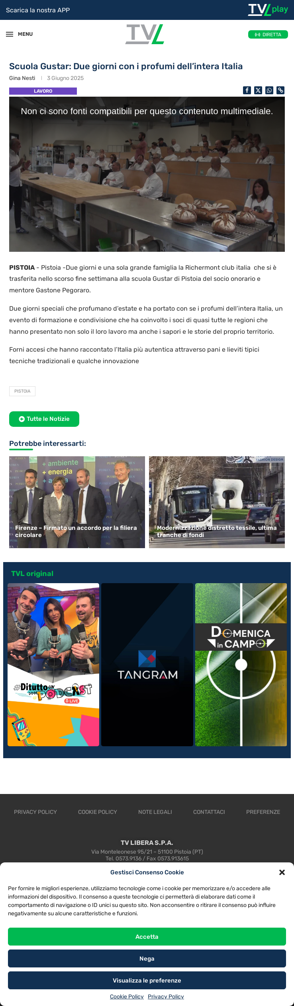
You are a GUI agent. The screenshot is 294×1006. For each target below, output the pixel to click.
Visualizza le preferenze (147, 980)
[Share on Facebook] (247, 90)
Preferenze (263, 812)
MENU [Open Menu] (21, 34)
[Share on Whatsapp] (269, 90)
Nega (147, 958)
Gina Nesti (22, 78)
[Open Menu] (9, 34)
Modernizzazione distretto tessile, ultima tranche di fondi (217, 531)
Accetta (147, 936)
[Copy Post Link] (280, 90)
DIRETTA (272, 34)
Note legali (155, 812)
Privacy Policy (166, 996)
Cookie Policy (127, 996)
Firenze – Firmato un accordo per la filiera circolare (76, 531)
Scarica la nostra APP (38, 10)
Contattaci (209, 812)
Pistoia (22, 391)
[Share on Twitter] (258, 90)
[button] (282, 872)
